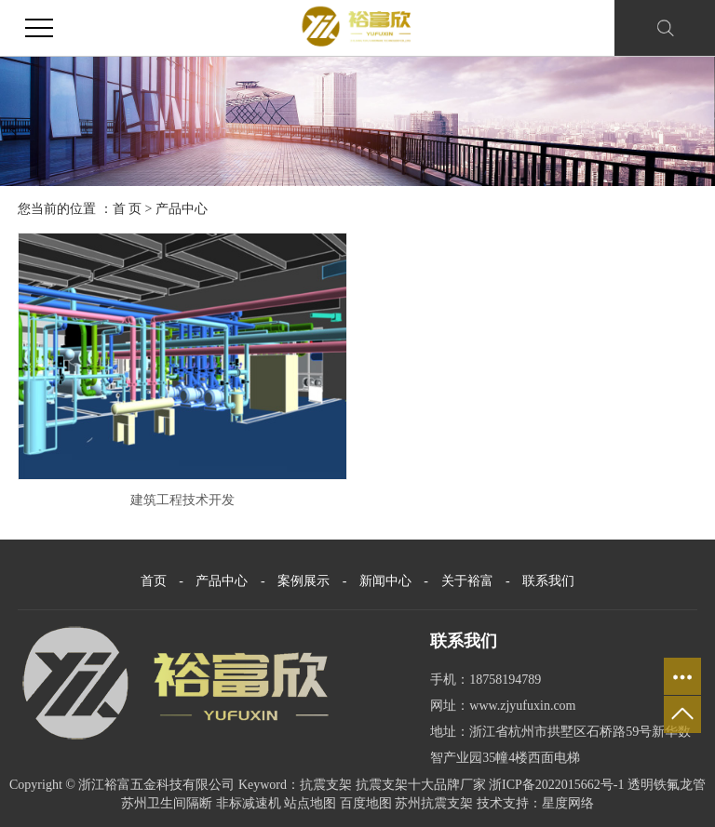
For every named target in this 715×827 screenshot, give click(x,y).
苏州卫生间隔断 (166, 803)
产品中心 (181, 209)
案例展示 (305, 581)
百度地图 (366, 803)
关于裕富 (469, 581)
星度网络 (568, 803)
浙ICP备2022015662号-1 (556, 785)
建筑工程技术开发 (182, 500)
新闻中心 (387, 581)
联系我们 (548, 581)
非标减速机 (248, 803)
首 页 (127, 209)
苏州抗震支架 (434, 803)
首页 (154, 581)
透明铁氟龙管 (666, 785)
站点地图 (310, 803)
